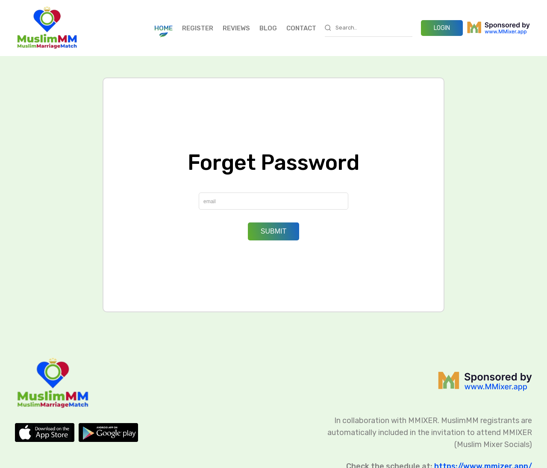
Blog (268, 28)
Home (163, 28)
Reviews (236, 28)
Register (197, 28)
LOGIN (442, 28)
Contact (301, 28)
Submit (273, 231)
